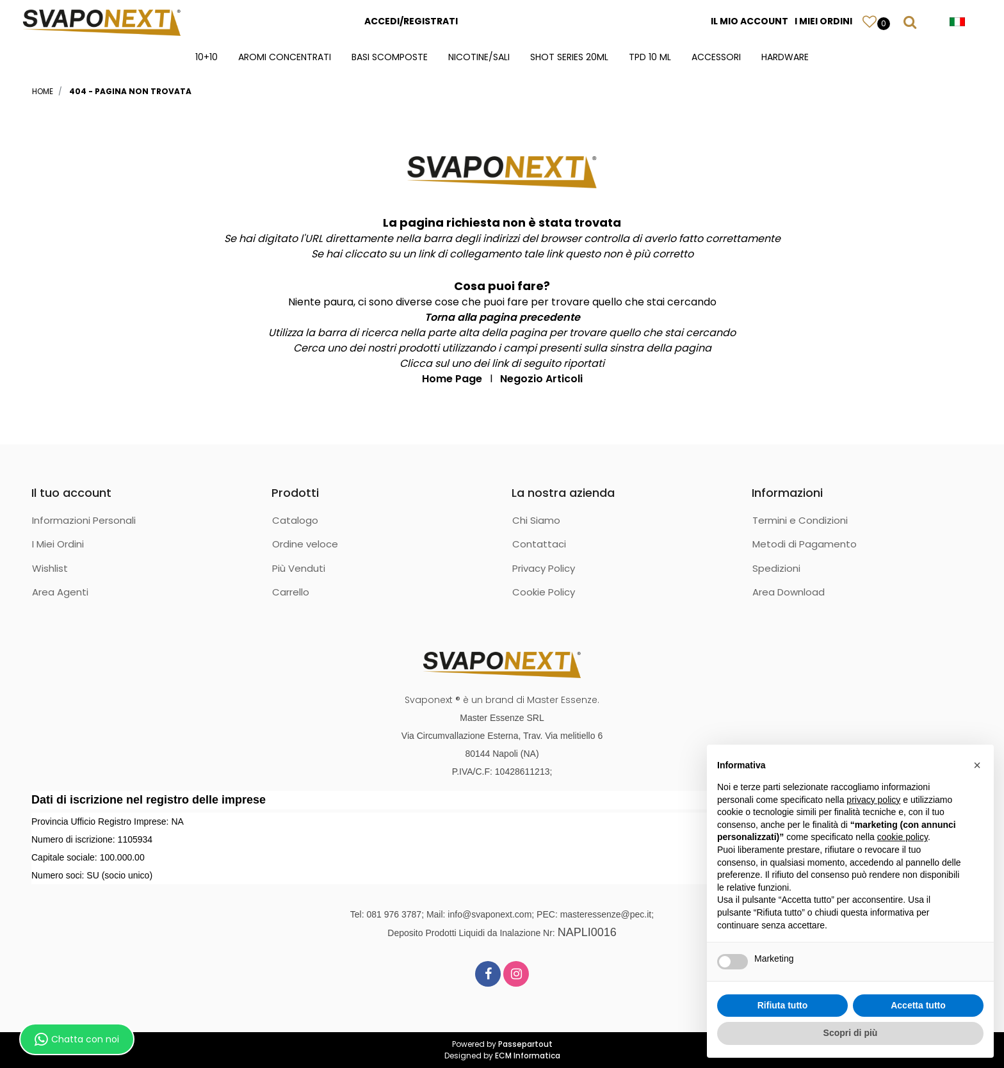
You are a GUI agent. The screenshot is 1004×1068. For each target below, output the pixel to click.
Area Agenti (60, 592)
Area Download (788, 592)
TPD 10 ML (650, 57)
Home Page (452, 378)
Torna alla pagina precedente (502, 317)
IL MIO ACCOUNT (749, 21)
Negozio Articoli (541, 378)
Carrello (290, 592)
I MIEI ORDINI (823, 21)
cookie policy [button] (902, 837)
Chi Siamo (536, 520)
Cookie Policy (543, 592)
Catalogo (295, 520)
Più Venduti (298, 568)
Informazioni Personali (84, 520)
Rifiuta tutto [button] (782, 1005)
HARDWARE (785, 57)
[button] (869, 21)
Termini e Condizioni (800, 520)
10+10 (206, 57)
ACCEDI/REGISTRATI (411, 21)
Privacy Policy (543, 568)
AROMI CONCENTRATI (284, 57)
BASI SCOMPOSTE (390, 57)
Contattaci (539, 544)
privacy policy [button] (873, 800)
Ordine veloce (305, 544)
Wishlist (50, 568)
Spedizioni (776, 568)
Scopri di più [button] (850, 1033)
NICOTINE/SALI (479, 57)
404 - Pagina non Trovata (130, 91)
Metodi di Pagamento (804, 544)
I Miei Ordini (58, 544)
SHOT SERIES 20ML (569, 57)
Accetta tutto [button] (918, 1005)
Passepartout (525, 1044)
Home (42, 91)
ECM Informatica (527, 1055)
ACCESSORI (716, 57)
